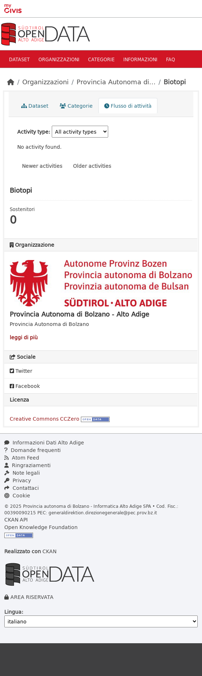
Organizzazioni (58, 59)
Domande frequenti (32, 450)
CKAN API (16, 519)
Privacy (17, 480)
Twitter (21, 371)
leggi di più (24, 337)
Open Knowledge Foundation (41, 527)
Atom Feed (21, 457)
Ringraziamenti (27, 465)
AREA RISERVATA (32, 597)
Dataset (19, 59)
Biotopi (175, 81)
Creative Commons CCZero (44, 418)
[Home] (10, 81)
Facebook (25, 386)
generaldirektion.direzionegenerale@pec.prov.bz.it (103, 512)
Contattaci (21, 488)
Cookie (17, 495)
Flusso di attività (128, 105)
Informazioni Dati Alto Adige (44, 442)
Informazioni (140, 59)
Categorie (101, 59)
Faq (170, 59)
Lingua (13, 611)
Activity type (33, 131)
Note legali (22, 472)
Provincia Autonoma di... (116, 81)
